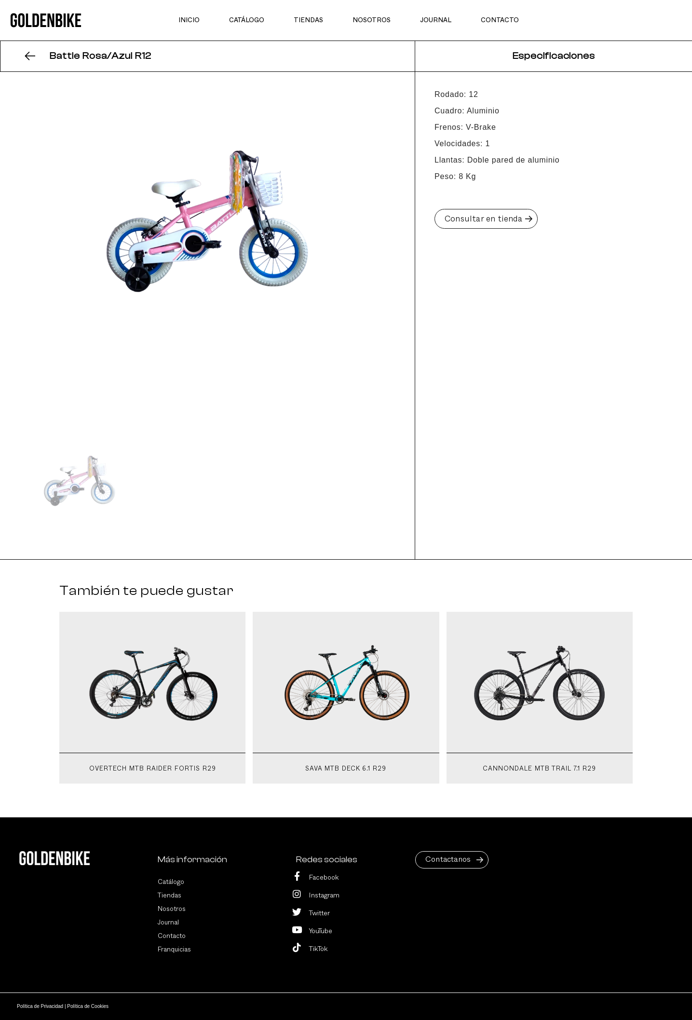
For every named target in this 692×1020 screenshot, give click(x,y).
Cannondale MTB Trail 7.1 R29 (539, 769)
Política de (41, 1006)
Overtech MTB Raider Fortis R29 (152, 769)
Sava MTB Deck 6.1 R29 (345, 769)
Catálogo (171, 882)
